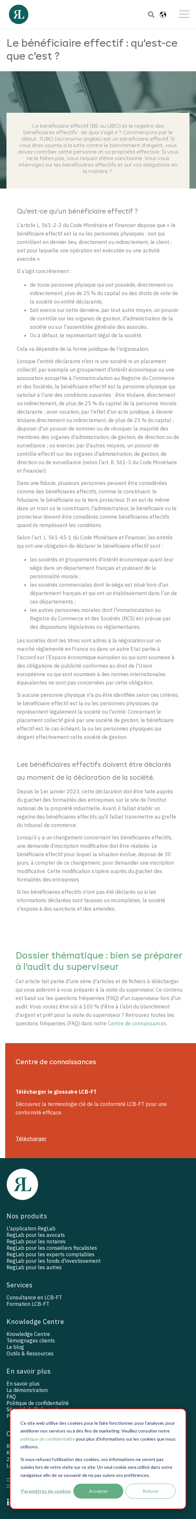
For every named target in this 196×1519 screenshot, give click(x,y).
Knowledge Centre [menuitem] (28, 1334)
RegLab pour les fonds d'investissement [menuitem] (53, 1261)
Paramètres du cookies (46, 1491)
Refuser (150, 1491)
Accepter (98, 1491)
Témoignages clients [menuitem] (30, 1340)
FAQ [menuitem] (11, 1396)
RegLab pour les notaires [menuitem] (36, 1241)
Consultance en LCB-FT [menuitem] (34, 1297)
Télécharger (31, 1139)
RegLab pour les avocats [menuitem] (35, 1235)
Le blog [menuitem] (15, 1347)
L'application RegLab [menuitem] (30, 1228)
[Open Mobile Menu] (184, 14)
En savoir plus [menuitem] (23, 1383)
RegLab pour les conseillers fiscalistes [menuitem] (51, 1248)
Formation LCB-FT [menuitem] (27, 1304)
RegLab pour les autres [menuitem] (34, 1267)
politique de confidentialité (47, 1439)
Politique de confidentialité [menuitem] (37, 1403)
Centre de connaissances (137, 1023)
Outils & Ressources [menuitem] (30, 1353)
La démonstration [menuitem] (27, 1390)
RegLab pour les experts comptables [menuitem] (50, 1254)
